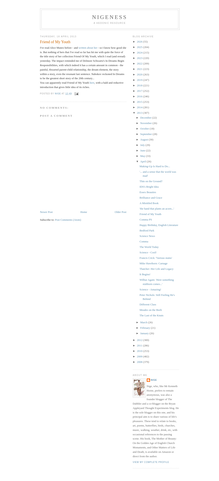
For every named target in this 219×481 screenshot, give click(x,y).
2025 (140, 47)
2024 (140, 52)
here (92, 82)
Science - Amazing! (150, 289)
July (142, 145)
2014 (140, 107)
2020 (140, 74)
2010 (140, 351)
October (145, 128)
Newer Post (46, 212)
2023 (140, 58)
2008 (140, 361)
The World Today (149, 247)
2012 (140, 340)
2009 (140, 356)
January (144, 333)
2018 (140, 85)
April (143, 161)
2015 (140, 101)
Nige (154, 380)
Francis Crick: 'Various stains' (156, 257)
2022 (140, 63)
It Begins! (145, 274)
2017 (140, 90)
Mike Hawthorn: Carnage (154, 263)
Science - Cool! (148, 252)
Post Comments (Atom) (68, 219)
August (144, 139)
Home (83, 212)
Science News (147, 236)
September (146, 134)
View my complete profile (151, 462)
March (144, 322)
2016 (140, 96)
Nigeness (109, 17)
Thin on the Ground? (151, 181)
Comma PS (146, 219)
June (143, 150)
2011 (140, 345)
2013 (140, 112)
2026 (140, 41)
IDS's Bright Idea (149, 186)
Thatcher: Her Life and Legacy (156, 268)
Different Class (148, 304)
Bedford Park (147, 230)
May (143, 156)
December (146, 117)
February (145, 327)
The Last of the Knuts (151, 315)
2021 (140, 69)
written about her (88, 47)
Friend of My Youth (150, 214)
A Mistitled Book (149, 203)
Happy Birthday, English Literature (159, 225)
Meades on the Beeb (151, 309)
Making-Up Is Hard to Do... (155, 166)
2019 (140, 80)
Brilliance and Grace (151, 197)
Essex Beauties (148, 192)
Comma (144, 241)
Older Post (120, 212)
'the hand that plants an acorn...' (157, 208)
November (146, 123)
